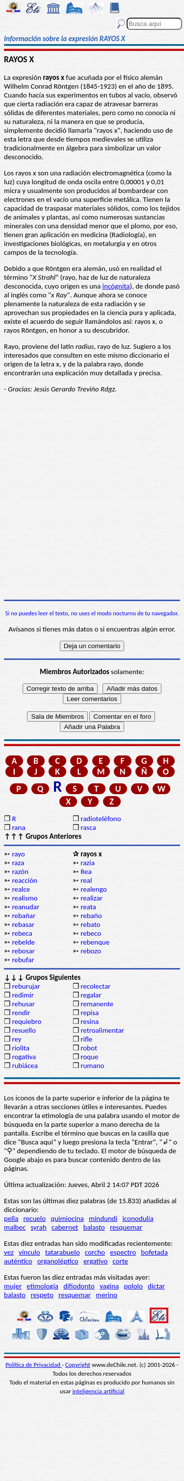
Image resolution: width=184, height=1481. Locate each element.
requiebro (26, 1021)
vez (9, 1252)
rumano (92, 1065)
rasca (88, 827)
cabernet (65, 1227)
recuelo (35, 1218)
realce (21, 889)
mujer (13, 1286)
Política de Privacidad (33, 1364)
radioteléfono (100, 818)
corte (120, 1261)
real (86, 880)
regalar (90, 995)
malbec (15, 1227)
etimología (42, 1286)
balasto (94, 1227)
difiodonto (79, 1286)
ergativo (95, 1261)
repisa (89, 1012)
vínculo (29, 1252)
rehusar (23, 1003)
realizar (91, 898)
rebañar (23, 915)
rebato (90, 924)
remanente (96, 1003)
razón (20, 871)
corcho (95, 1252)
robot (88, 1048)
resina (89, 1021)
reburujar (26, 986)
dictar (156, 1286)
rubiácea (25, 1065)
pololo (133, 1286)
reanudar (25, 906)
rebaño (91, 915)
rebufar (23, 959)
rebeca (22, 933)
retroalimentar (102, 1030)
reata (88, 906)
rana (18, 827)
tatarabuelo (62, 1252)
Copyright (77, 1364)
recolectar (95, 986)
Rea (86, 871)
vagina (109, 1286)
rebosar (23, 951)
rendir (21, 1012)
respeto (41, 1294)
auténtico (18, 1261)
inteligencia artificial (98, 1391)
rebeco (90, 933)
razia (87, 862)
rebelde (23, 942)
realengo (93, 889)
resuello (24, 1030)
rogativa (24, 1056)
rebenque (94, 942)
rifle (86, 1039)
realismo (24, 898)
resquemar (126, 1227)
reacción (24, 880)
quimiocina (67, 1218)
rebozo (90, 951)
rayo (18, 854)
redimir (22, 995)
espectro (123, 1252)
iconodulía (137, 1218)
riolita (20, 1048)
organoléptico (58, 1261)
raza (18, 862)
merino (106, 1294)
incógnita (116, 286)
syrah (38, 1227)
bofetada (154, 1252)
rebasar (23, 924)
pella (11, 1218)
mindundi (103, 1218)
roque (89, 1056)
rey (16, 1039)
